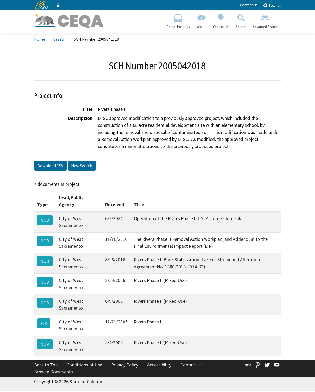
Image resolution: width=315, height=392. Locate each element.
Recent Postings (178, 20)
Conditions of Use (84, 365)
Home (39, 39)
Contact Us (249, 4)
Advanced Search (265, 20)
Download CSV (50, 166)
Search (241, 20)
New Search (81, 166)
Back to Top (46, 365)
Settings (272, 5)
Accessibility (159, 365)
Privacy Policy (124, 365)
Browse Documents (53, 372)
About (201, 20)
